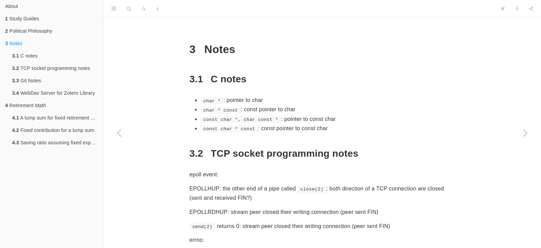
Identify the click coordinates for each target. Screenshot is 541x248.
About (11, 6)
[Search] (128, 8)
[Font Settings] (143, 8)
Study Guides (22, 18)
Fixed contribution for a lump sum (53, 130)
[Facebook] (517, 8)
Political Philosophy (28, 31)
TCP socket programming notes (51, 68)
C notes (25, 56)
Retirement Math (25, 105)
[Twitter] (502, 8)
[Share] (531, 8)
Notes (13, 43)
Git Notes (26, 80)
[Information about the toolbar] (157, 8)
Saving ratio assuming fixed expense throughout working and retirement (57, 142)
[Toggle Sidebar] (113, 8)
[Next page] (525, 132)
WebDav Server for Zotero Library (53, 93)
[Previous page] (119, 132)
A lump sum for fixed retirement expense (57, 118)
